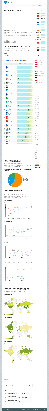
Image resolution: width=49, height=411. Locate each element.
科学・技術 (7, 379)
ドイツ (9, 87)
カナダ (9, 128)
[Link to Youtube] (44, 409)
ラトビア (9, 141)
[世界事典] (8, 2)
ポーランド (9, 91)
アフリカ (36, 139)
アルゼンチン (10, 140)
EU (35, 154)
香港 (37, 64)
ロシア (9, 120)
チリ (8, 137)
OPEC (36, 160)
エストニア (9, 132)
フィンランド (10, 93)
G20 (35, 148)
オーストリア (10, 83)
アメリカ (9, 78)
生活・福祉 (37, 114)
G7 (35, 146)
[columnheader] (19, 64)
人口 (35, 110)
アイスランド (10, 95)
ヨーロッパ (37, 135)
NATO (36, 156)
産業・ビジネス (37, 106)
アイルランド (10, 75)
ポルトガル (9, 129)
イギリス (9, 86)
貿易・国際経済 (37, 118)
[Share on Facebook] (6, 385)
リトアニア (9, 136)
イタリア (9, 98)
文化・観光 (37, 116)
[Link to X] (43, 409)
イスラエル (9, 66)
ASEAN (36, 152)
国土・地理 (37, 104)
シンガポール (10, 109)
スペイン (9, 117)
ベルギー (9, 82)
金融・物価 (37, 102)
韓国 (8, 68)
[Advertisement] (18, 21)
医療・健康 (37, 94)
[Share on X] (12, 385)
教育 (35, 100)
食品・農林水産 (37, 108)
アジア (36, 127)
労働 (35, 120)
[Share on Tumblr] (30, 385)
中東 (35, 137)
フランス (9, 94)
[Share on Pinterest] (24, 385)
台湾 (8, 67)
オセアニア (37, 129)
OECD (36, 150)
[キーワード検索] (44, 2)
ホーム (33, 5)
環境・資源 (37, 98)
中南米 (36, 133)
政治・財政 (37, 112)
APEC (36, 158)
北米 (35, 131)
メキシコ (9, 143)
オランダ (9, 89)
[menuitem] (28, 2)
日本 (8, 70)
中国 (8, 71)
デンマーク (9, 97)
